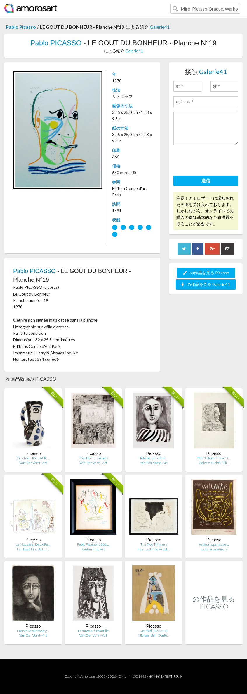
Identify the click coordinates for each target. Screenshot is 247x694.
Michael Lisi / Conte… (153, 635)
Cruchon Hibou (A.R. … (33, 458)
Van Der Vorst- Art (33, 463)
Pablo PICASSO (55, 43)
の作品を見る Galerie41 (206, 284)
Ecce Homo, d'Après (93, 458)
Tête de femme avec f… (214, 458)
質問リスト (173, 676)
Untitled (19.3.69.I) (154, 630)
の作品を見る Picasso (206, 272)
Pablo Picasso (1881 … (93, 544)
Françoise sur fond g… (33, 630)
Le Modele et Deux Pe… (33, 544)
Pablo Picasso (21, 27)
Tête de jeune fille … (154, 458)
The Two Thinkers (153, 544)
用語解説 (156, 676)
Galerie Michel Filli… (214, 463)
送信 (205, 180)
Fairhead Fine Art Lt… (33, 549)
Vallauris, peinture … (214, 544)
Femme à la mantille (93, 630)
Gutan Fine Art (93, 549)
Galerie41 (160, 27)
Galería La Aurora (214, 549)
